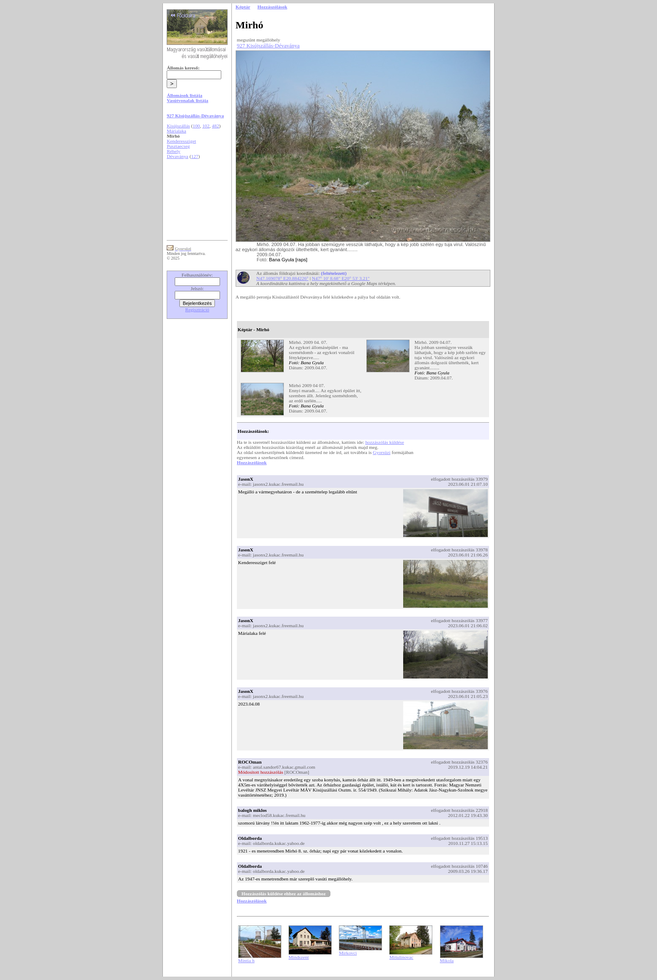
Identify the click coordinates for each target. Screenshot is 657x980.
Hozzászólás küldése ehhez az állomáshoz (284, 893)
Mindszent (299, 957)
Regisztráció (197, 309)
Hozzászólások (252, 462)
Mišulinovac (401, 957)
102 (205, 125)
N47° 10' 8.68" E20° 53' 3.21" (341, 278)
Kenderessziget (181, 141)
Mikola (447, 960)
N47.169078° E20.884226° (282, 278)
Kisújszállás (178, 125)
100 (196, 125)
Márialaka (176, 130)
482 (215, 125)
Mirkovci (348, 952)
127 (194, 156)
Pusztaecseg (178, 146)
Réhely (173, 151)
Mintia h (246, 960)
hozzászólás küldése (384, 442)
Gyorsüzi (381, 452)
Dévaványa (177, 156)
